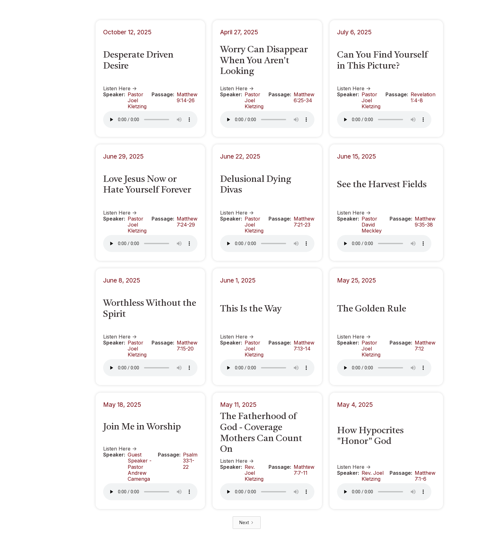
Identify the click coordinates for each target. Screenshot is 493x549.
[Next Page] (247, 522)
